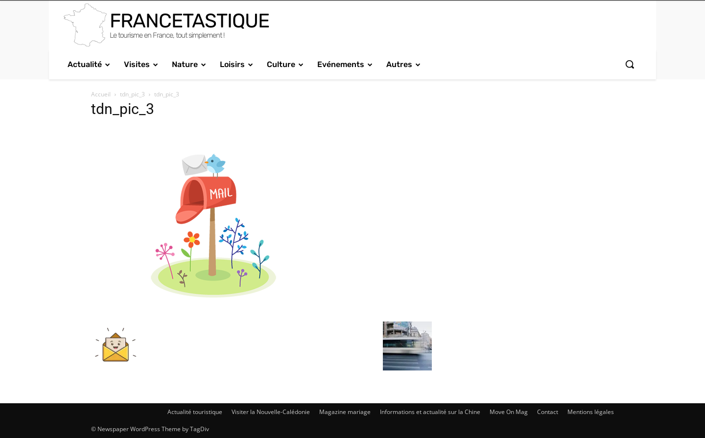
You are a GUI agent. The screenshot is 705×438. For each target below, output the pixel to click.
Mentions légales (590, 412)
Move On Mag (509, 412)
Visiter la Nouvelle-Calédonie (271, 412)
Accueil (101, 94)
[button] (629, 64)
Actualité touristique (194, 412)
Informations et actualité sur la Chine (430, 412)
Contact (547, 412)
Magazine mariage (345, 412)
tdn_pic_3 (132, 94)
